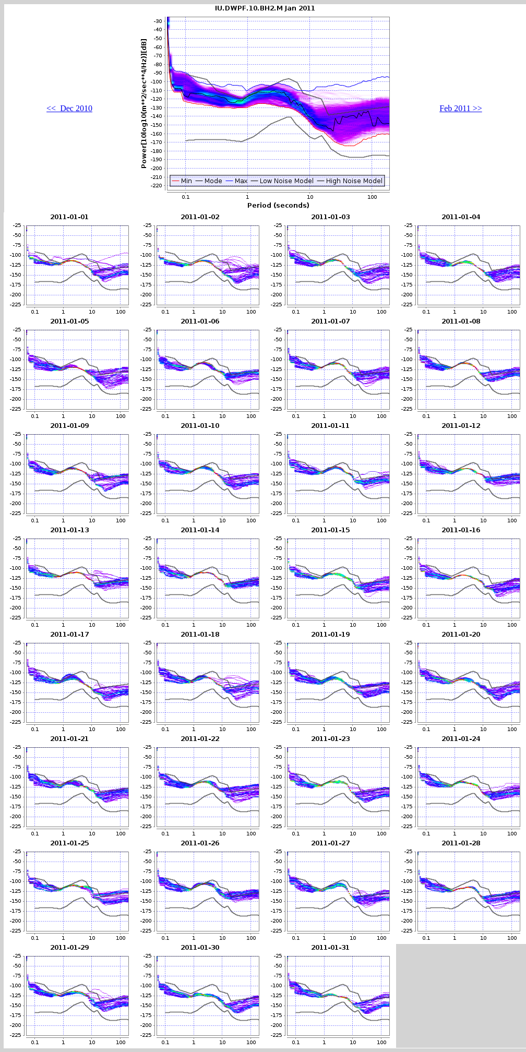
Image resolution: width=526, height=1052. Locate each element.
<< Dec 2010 (69, 108)
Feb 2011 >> (460, 108)
